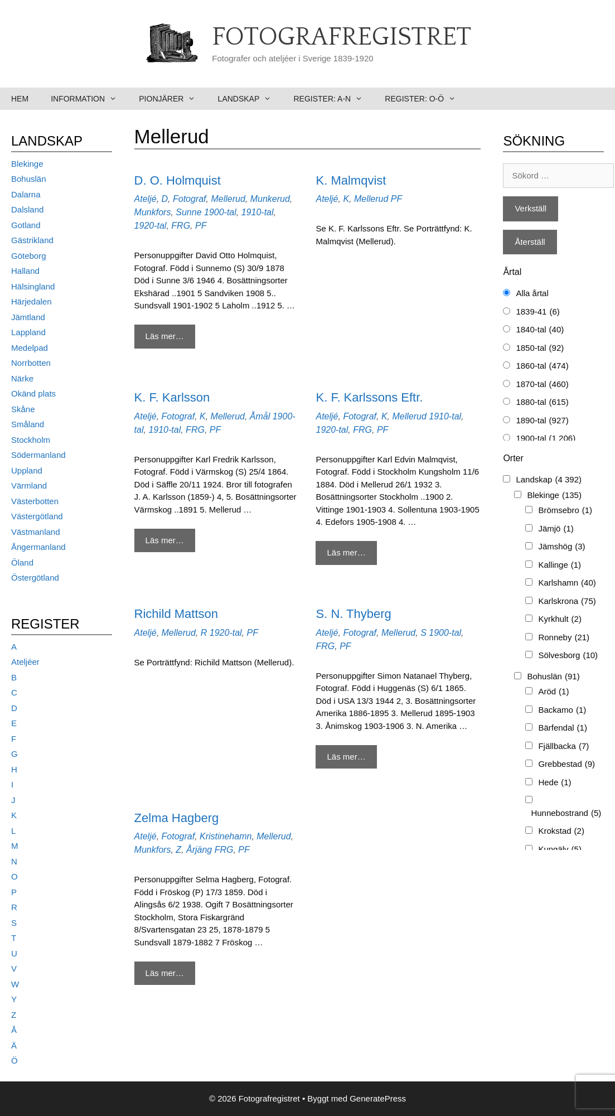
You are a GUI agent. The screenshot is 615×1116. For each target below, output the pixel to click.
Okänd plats (33, 393)
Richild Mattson (176, 614)
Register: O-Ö (426, 99)
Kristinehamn (225, 836)
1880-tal (542, 402)
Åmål (260, 416)
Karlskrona (566, 601)
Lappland (28, 332)
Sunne (188, 212)
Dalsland (27, 209)
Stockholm (30, 440)
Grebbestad (566, 764)
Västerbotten (35, 501)
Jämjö (555, 529)
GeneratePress (378, 1098)
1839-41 (537, 312)
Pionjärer (172, 99)
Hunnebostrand (566, 813)
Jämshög (561, 546)
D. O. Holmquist (177, 180)
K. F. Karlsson (172, 397)
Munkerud (270, 199)
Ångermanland (38, 547)
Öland (22, 562)
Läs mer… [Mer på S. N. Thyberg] (346, 756)
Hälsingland (33, 286)
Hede (554, 782)
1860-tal (542, 366)
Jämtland (28, 317)
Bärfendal (562, 728)
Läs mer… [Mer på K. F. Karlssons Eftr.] (346, 552)
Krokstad (561, 831)
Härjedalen (31, 301)
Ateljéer (25, 661)
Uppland (26, 470)
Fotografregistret (341, 37)
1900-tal (220, 212)
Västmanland (35, 532)
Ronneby (563, 637)
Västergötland (37, 516)
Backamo (562, 710)
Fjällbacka (563, 746)
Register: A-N (333, 99)
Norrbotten (31, 363)
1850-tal (540, 348)
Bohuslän (28, 178)
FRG (180, 225)
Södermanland (38, 455)
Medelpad (29, 347)
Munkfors (152, 212)
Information (89, 99)
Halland (25, 271)
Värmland (29, 485)
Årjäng (199, 849)
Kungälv (560, 849)
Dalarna (26, 194)
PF (200, 225)
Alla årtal (532, 293)
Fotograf (189, 199)
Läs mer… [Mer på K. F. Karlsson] (165, 540)
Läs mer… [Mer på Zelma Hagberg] (165, 973)
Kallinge (559, 565)
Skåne (23, 409)
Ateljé (145, 199)
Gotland (26, 225)
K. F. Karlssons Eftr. (369, 397)
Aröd (553, 691)
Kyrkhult (560, 619)
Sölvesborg (568, 655)
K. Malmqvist (351, 180)
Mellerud (228, 199)
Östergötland (35, 577)
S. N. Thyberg (353, 614)
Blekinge (27, 163)
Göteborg (28, 255)
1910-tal (257, 212)
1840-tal (540, 329)
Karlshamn (566, 583)
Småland (27, 424)
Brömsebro (565, 510)
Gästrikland (32, 240)
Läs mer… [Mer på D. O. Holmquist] (165, 336)
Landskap (250, 99)
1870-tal (542, 384)
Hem (19, 98)
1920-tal (150, 225)
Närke (22, 378)
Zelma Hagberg (176, 818)
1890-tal (542, 420)
